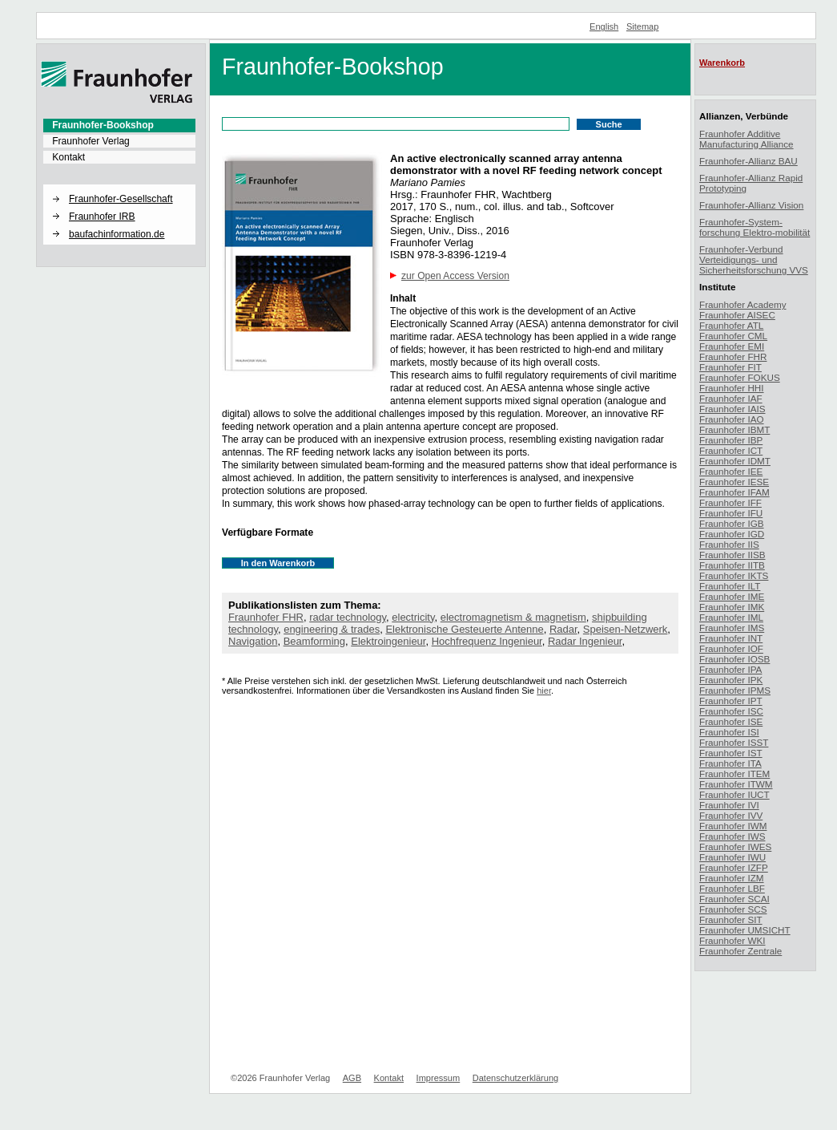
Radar (563, 629)
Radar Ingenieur (585, 641)
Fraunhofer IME (731, 596)
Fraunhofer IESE (734, 481)
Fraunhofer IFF (730, 502)
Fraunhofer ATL (731, 325)
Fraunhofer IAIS (732, 408)
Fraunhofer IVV (731, 815)
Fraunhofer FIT (730, 367)
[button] (119, 185)
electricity (413, 617)
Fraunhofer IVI (729, 805)
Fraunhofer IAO (731, 419)
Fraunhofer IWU (732, 857)
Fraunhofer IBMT (734, 429)
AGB (352, 1078)
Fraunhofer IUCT (734, 794)
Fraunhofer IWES (735, 846)
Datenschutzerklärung (515, 1078)
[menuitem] (119, 125)
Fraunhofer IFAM (734, 492)
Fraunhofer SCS (733, 909)
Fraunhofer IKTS (733, 575)
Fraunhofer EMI (731, 346)
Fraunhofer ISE (731, 721)
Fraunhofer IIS (729, 544)
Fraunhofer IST (731, 752)
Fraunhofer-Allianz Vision (751, 205)
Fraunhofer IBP (731, 440)
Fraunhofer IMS (731, 627)
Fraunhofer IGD (731, 534)
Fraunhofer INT (731, 638)
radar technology (347, 617)
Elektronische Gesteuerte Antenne (464, 629)
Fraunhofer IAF (731, 398)
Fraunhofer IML (731, 617)
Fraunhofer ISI (729, 732)
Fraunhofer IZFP (733, 867)
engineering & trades (332, 629)
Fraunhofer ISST (733, 742)
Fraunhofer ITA (730, 763)
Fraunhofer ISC (731, 711)
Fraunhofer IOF (731, 648)
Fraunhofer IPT (731, 700)
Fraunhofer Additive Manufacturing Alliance (746, 138)
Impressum (438, 1078)
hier (544, 690)
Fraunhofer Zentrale (740, 951)
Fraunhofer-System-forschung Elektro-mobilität (754, 227)
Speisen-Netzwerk (625, 629)
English (604, 26)
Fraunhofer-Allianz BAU (748, 161)
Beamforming (314, 641)
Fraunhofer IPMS (735, 690)
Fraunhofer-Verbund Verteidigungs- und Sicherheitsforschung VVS (753, 259)
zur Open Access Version (455, 275)
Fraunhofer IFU (731, 513)
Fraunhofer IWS (732, 836)
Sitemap (642, 26)
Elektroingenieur (388, 641)
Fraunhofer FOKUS (739, 377)
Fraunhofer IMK (731, 606)
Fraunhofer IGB (731, 523)
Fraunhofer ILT (729, 586)
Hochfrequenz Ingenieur (487, 641)
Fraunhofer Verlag (91, 141)
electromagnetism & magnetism (513, 617)
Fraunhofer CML (733, 335)
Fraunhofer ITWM (736, 784)
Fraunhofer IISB (732, 554)
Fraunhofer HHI (731, 388)
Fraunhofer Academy (743, 304)
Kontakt (68, 157)
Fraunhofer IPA (730, 669)
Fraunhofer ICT (731, 450)
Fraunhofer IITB (732, 565)
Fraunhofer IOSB (734, 659)
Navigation (252, 641)
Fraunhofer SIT (731, 919)
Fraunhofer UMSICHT (745, 930)
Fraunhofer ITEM (734, 773)
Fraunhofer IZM (731, 878)
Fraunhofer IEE (731, 471)
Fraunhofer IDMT (735, 461)
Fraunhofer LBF (732, 888)
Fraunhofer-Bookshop (103, 125)
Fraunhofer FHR (266, 617)
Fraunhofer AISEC (737, 315)
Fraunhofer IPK (731, 679)
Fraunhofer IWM (733, 825)
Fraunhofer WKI (732, 940)
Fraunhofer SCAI (734, 898)
